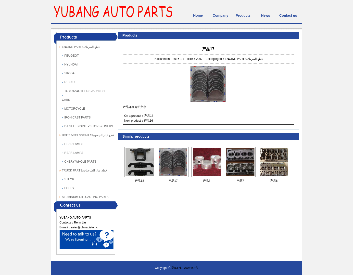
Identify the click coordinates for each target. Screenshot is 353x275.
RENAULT (71, 82)
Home (198, 15)
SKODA (69, 73)
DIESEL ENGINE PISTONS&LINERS (88, 126)
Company (220, 15)
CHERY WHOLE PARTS (80, 161)
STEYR (69, 179)
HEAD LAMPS (73, 144)
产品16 (148, 120)
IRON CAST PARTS (77, 117)
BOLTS (69, 188)
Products (243, 15)
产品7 (240, 181)
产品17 (172, 181)
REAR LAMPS (73, 153)
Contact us (288, 15)
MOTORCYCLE (74, 108)
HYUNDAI (71, 64)
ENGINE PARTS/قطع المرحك (81, 47)
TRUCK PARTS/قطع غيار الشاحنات (84, 170)
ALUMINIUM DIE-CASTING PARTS (85, 197)
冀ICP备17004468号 (184, 268)
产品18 (148, 116)
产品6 (274, 181)
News (265, 15)
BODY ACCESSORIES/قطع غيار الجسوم (88, 135)
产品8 (207, 181)
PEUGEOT (71, 55)
